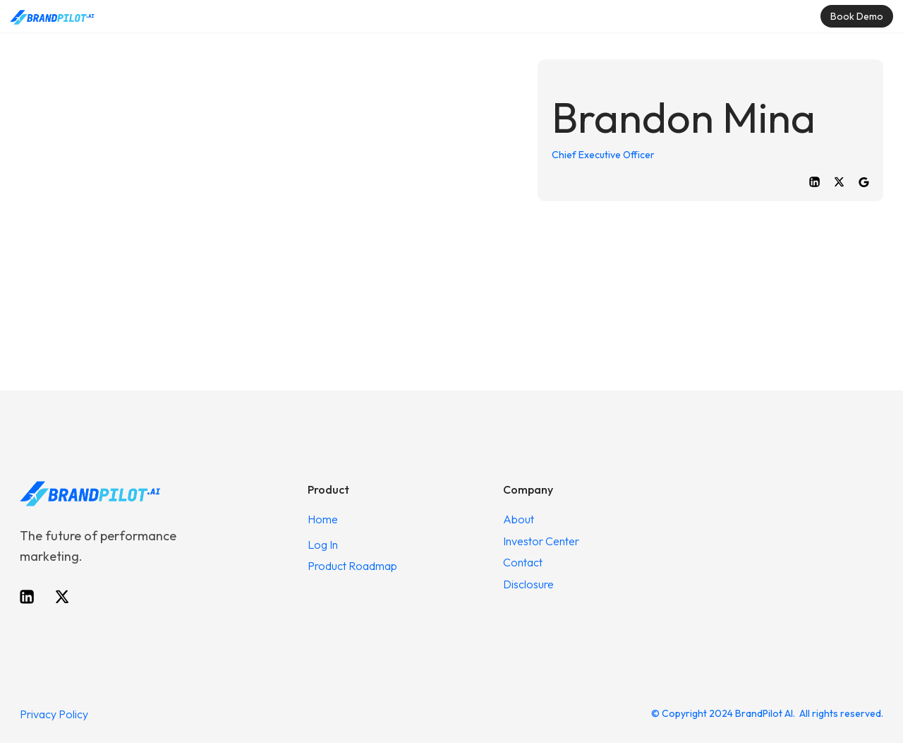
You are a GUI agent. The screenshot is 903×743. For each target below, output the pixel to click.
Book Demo (856, 16)
